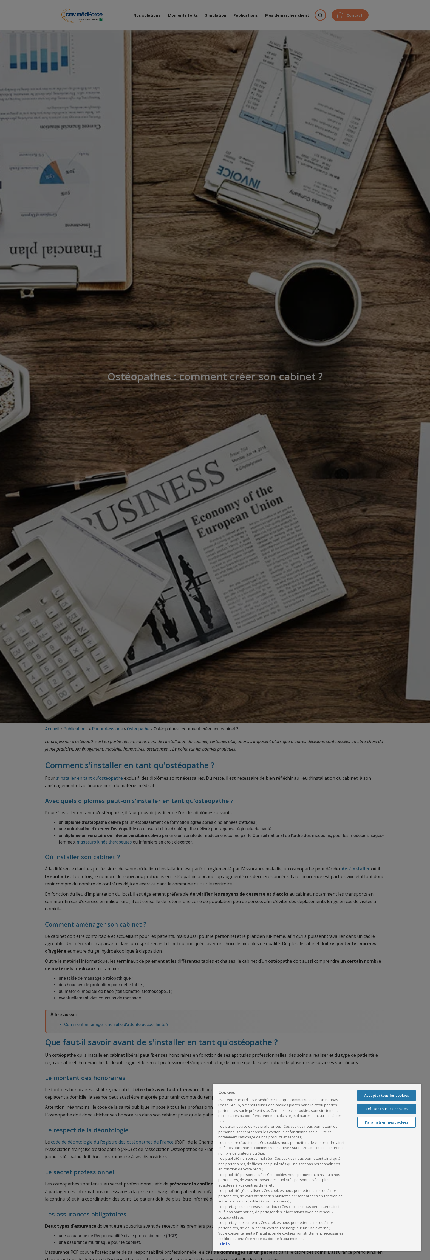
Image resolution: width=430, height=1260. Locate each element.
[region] (317, 1167)
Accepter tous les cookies (386, 1095)
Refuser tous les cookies (386, 1108)
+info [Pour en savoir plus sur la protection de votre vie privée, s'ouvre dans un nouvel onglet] (225, 1243)
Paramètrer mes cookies (386, 1122)
